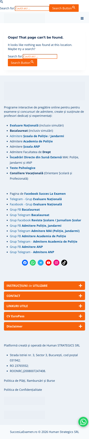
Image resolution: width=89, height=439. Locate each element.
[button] (1, 2)
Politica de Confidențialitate (23, 390)
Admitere (16, 141)
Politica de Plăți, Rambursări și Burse (29, 381)
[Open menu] (82, 18)
